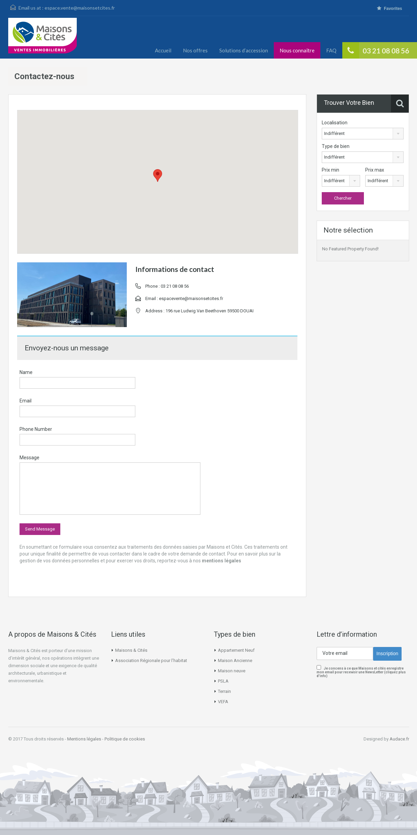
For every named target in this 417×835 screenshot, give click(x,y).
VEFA (223, 701)
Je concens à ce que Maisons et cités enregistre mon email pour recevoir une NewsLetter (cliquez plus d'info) (361, 672)
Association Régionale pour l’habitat (151, 660)
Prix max (374, 170)
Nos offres (195, 50)
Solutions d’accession (243, 50)
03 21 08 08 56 (386, 50)
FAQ (331, 50)
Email (26, 400)
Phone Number (36, 429)
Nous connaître (297, 50)
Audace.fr (399, 738)
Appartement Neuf (236, 650)
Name (26, 372)
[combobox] (363, 133)
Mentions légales (84, 738)
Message (29, 457)
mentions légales (221, 560)
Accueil (163, 50)
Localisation (334, 122)
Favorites (389, 8)
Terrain (224, 691)
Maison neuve (231, 670)
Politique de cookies (125, 738)
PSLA (223, 681)
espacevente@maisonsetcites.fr (191, 298)
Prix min (330, 170)
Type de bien (335, 146)
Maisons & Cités (131, 650)
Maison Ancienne (235, 660)
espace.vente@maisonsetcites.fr (80, 8)
